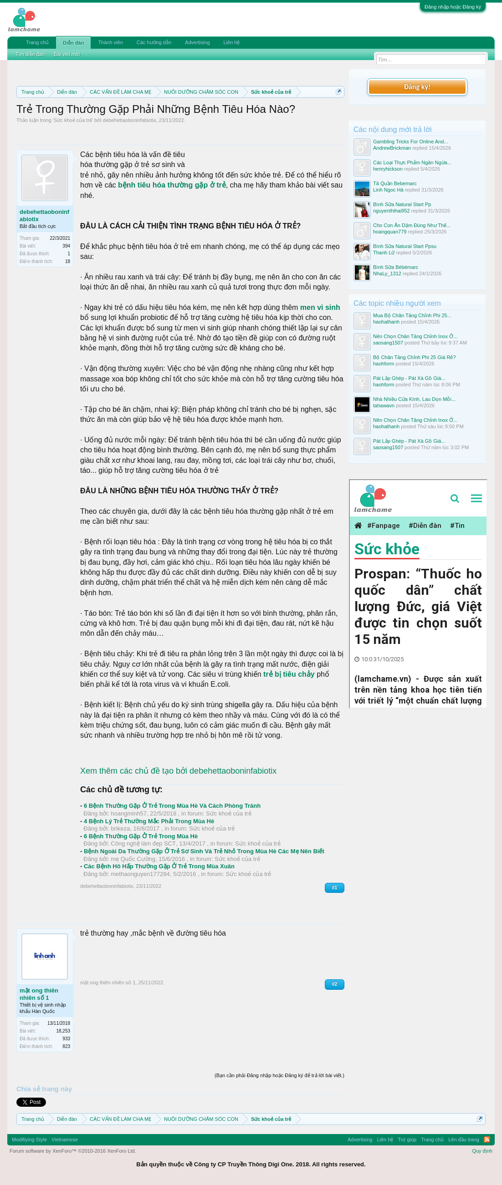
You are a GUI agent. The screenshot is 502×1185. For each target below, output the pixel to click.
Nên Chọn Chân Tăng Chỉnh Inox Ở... (415, 336)
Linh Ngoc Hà (388, 189)
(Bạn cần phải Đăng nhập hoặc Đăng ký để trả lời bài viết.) (279, 1075)
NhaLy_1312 (387, 273)
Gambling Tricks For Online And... (410, 141)
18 (67, 261)
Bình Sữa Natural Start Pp (402, 204)
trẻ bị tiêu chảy (289, 674)
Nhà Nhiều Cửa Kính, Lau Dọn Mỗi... (414, 399)
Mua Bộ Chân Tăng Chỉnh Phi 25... (412, 315)
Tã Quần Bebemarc (395, 183)
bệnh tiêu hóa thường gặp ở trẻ (172, 185)
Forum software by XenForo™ (73, 1151)
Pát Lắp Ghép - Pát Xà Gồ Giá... (409, 378)
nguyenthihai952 (391, 210)
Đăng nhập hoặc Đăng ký (453, 7)
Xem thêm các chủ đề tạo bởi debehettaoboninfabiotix (178, 770)
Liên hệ (232, 42)
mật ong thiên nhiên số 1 (39, 994)
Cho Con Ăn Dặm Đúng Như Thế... (412, 225)
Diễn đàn (73, 43)
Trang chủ (37, 42)
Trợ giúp (407, 1139)
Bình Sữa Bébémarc (395, 267)
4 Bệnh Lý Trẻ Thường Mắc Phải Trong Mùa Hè (149, 821)
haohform (383, 363)
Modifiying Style (29, 1139)
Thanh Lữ (383, 252)
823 (66, 1046)
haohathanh (386, 321)
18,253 (63, 1030)
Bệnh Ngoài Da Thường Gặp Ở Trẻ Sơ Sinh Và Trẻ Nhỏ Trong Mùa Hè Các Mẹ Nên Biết (204, 851)
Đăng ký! (417, 86)
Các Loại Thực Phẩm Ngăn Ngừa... (412, 162)
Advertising (197, 42)
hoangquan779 (389, 231)
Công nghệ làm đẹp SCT (143, 843)
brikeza (120, 828)
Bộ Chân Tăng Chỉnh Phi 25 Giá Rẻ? (414, 357)
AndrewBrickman (392, 148)
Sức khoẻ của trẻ (73, 120)
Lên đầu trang (463, 1139)
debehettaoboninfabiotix (129, 120)
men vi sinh (320, 307)
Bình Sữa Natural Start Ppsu (404, 246)
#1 (334, 887)
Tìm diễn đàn (30, 54)
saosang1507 (388, 342)
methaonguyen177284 (140, 874)
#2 (334, 984)
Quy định (482, 1151)
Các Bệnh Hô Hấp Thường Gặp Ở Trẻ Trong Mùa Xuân (159, 866)
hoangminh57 (129, 813)
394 (66, 245)
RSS (487, 1139)
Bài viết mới (67, 54)
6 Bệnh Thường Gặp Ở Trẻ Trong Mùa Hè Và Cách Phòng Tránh (172, 805)
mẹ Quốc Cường (133, 859)
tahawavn (383, 405)
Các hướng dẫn (154, 42)
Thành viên (110, 42)
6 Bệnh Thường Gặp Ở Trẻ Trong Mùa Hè (141, 836)
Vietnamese (64, 1139)
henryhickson (388, 169)
